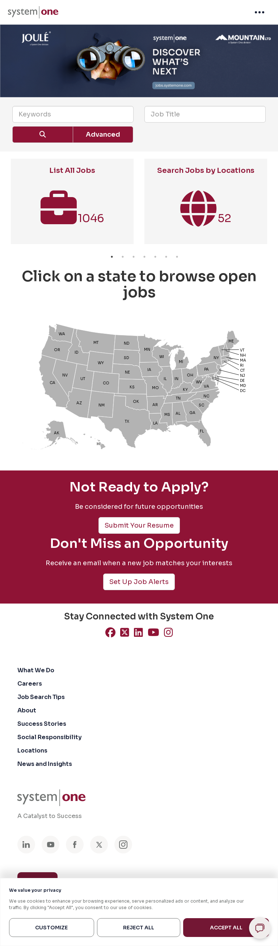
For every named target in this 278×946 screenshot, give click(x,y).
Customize (51, 927)
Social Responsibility (49, 737)
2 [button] (122, 256)
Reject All (138, 927)
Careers (29, 683)
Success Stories (41, 724)
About (26, 710)
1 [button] (111, 256)
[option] (72, 205)
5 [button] (155, 256)
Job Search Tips (41, 697)
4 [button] (144, 256)
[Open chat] (260, 928)
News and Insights (44, 764)
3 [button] (133, 256)
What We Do (35, 670)
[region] (139, 912)
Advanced (103, 135)
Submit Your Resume (139, 525)
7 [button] (177, 256)
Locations (32, 750)
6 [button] (166, 256)
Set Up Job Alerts (139, 582)
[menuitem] (33, 12)
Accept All (226, 927)
